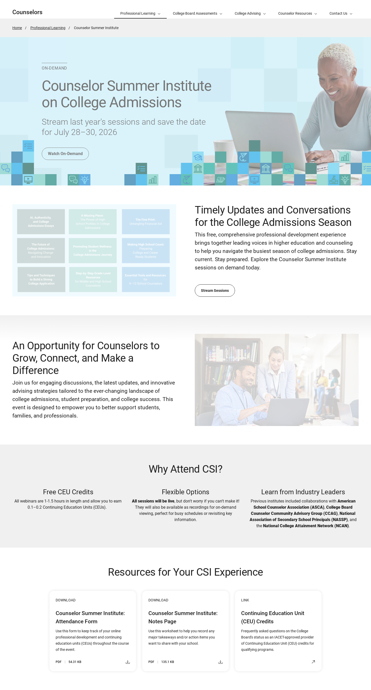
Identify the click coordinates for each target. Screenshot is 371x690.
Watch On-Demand (65, 153)
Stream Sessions (215, 290)
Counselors (27, 12)
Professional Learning (47, 28)
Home (17, 28)
